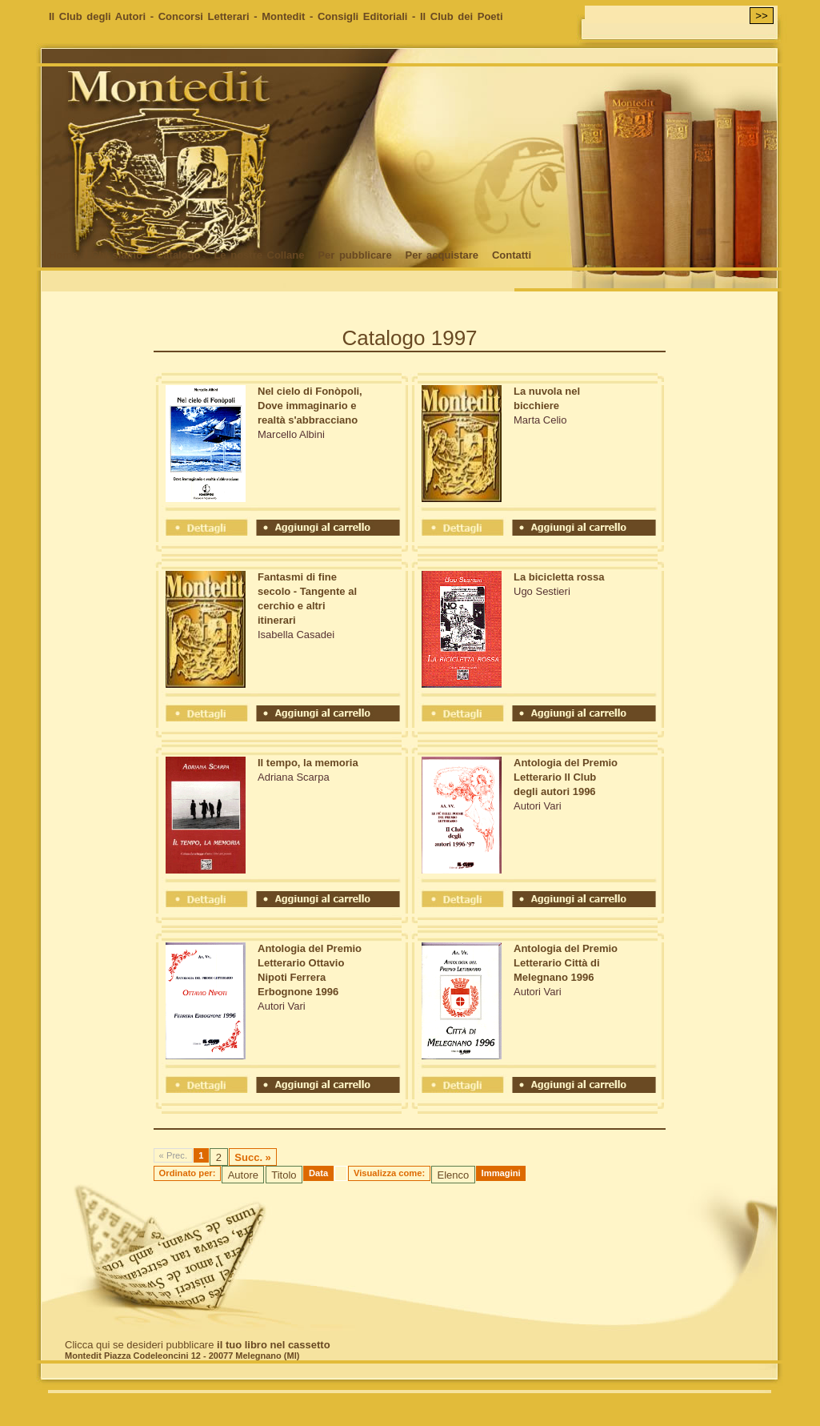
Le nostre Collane (259, 255)
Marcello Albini (291, 434)
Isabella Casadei (296, 635)
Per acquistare (441, 255)
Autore (243, 1175)
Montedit (283, 16)
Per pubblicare (354, 255)
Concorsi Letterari (204, 16)
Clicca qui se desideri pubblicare (197, 1345)
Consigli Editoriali (363, 16)
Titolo (283, 1175)
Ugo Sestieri (542, 591)
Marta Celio (540, 420)
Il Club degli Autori (97, 16)
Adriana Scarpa (294, 777)
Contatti (511, 255)
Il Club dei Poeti (461, 16)
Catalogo (178, 255)
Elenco (453, 1175)
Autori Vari (538, 806)
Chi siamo (116, 255)
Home (63, 255)
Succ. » (252, 1157)
